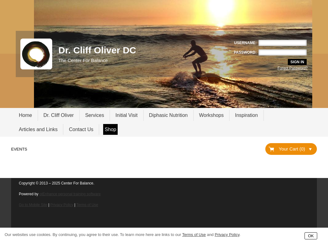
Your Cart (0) (295, 148)
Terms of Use (87, 205)
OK (311, 236)
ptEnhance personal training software (70, 194)
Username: (245, 43)
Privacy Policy (62, 205)
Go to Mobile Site (33, 205)
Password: (245, 52)
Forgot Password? (293, 68)
